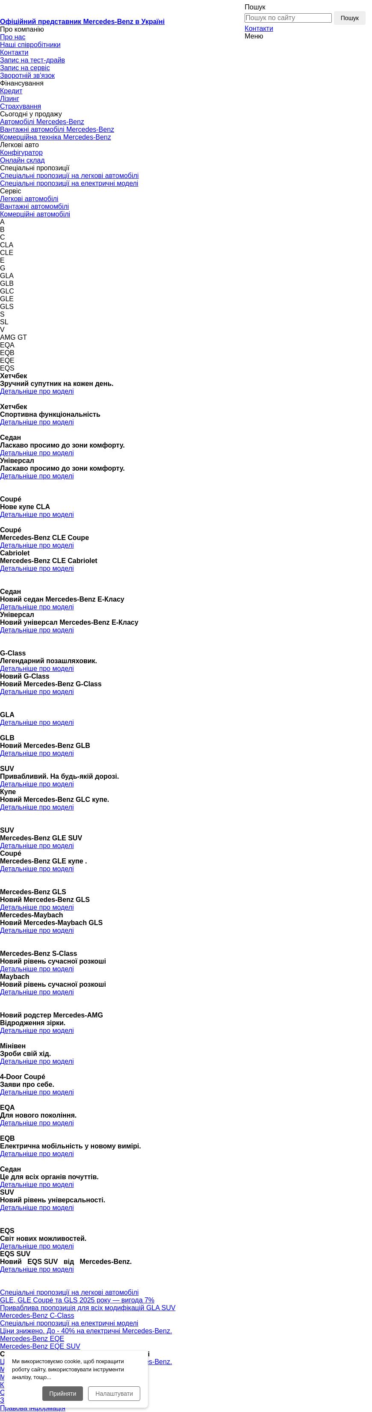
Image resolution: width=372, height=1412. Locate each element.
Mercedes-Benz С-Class (37, 1315)
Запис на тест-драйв (32, 60)
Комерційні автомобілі (35, 214)
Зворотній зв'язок (27, 75)
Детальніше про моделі (37, 391)
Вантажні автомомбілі (34, 206)
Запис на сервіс (25, 67)
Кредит (11, 91)
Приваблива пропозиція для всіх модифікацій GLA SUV (87, 1307)
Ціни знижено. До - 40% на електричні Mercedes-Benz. (86, 1331)
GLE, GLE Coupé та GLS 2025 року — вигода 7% (77, 1300)
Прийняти (62, 1393)
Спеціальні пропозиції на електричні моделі (69, 183)
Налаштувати (114, 1393)
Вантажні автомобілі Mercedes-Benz (57, 129)
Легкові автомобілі (29, 198)
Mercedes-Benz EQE (32, 1338)
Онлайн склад (22, 160)
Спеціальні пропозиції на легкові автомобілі (69, 175)
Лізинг (9, 98)
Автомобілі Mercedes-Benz (42, 121)
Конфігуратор (21, 152)
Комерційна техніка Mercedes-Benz (55, 137)
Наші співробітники (30, 44)
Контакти (259, 28)
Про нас (12, 37)
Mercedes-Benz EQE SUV (40, 1346)
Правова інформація (32, 1408)
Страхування (20, 106)
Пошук (255, 7)
